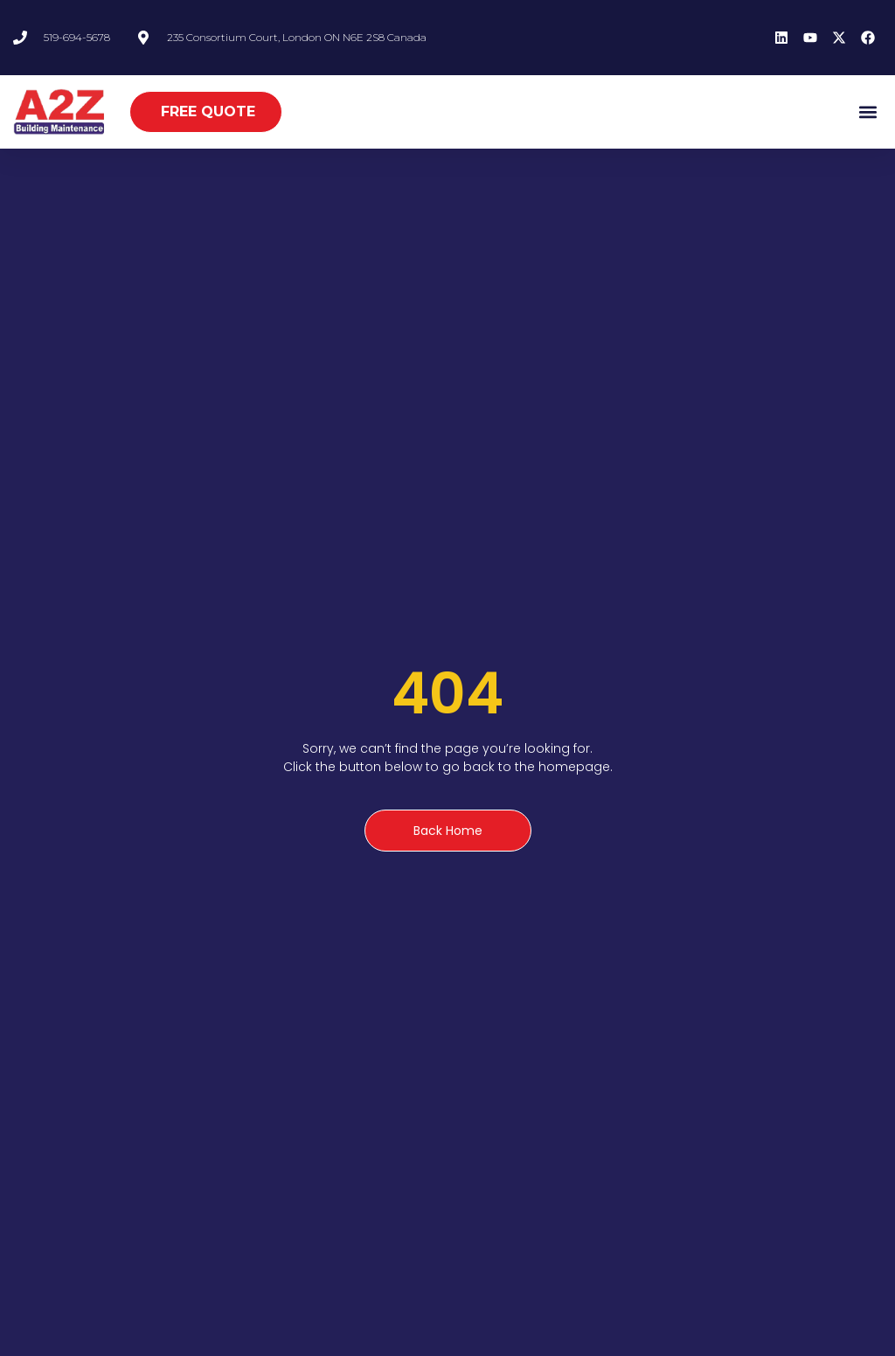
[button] (867, 111)
